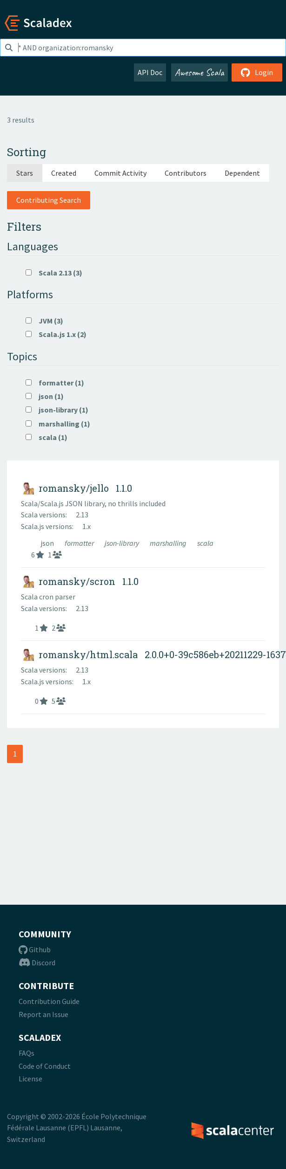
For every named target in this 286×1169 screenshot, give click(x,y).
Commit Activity (120, 173)
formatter (80, 543)
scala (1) (46, 437)
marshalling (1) (58, 423)
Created (63, 173)
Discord (37, 962)
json (47, 543)
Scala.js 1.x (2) (56, 334)
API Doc (150, 72)
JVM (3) (44, 320)
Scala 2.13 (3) (54, 272)
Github (35, 949)
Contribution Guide (49, 1001)
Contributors (185, 173)
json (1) (45, 396)
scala (205, 543)
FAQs (26, 1053)
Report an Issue (43, 1014)
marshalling (169, 543)
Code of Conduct (45, 1066)
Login (257, 72)
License (30, 1078)
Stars (24, 173)
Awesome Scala (199, 72)
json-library (122, 543)
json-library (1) (57, 409)
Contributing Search (48, 200)
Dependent (242, 173)
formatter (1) (55, 382)
